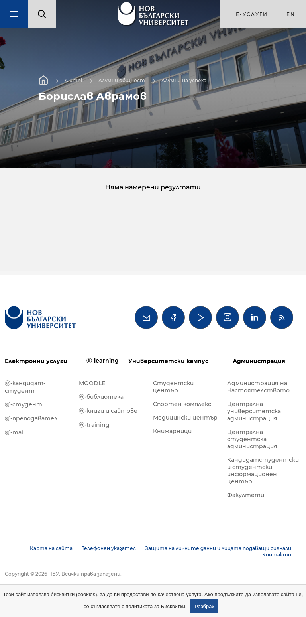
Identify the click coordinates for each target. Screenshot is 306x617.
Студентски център (173, 387)
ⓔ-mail (15, 432)
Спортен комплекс (182, 404)
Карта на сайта (51, 548)
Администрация (259, 361)
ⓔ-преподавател (31, 418)
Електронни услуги (36, 361)
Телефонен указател (109, 548)
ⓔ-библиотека (101, 396)
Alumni (73, 80)
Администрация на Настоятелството (258, 387)
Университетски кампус (168, 361)
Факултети (245, 495)
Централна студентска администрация (252, 439)
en (290, 14)
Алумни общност (121, 80)
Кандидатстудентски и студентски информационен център (260, 470)
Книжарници (172, 431)
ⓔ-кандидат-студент (25, 387)
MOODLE (92, 383)
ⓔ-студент (23, 404)
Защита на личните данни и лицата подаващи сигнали (218, 548)
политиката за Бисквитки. (156, 606)
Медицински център (185, 417)
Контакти (276, 555)
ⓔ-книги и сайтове (108, 410)
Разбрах (204, 606)
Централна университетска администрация (254, 411)
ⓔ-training (94, 424)
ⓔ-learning (102, 360)
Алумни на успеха (183, 80)
